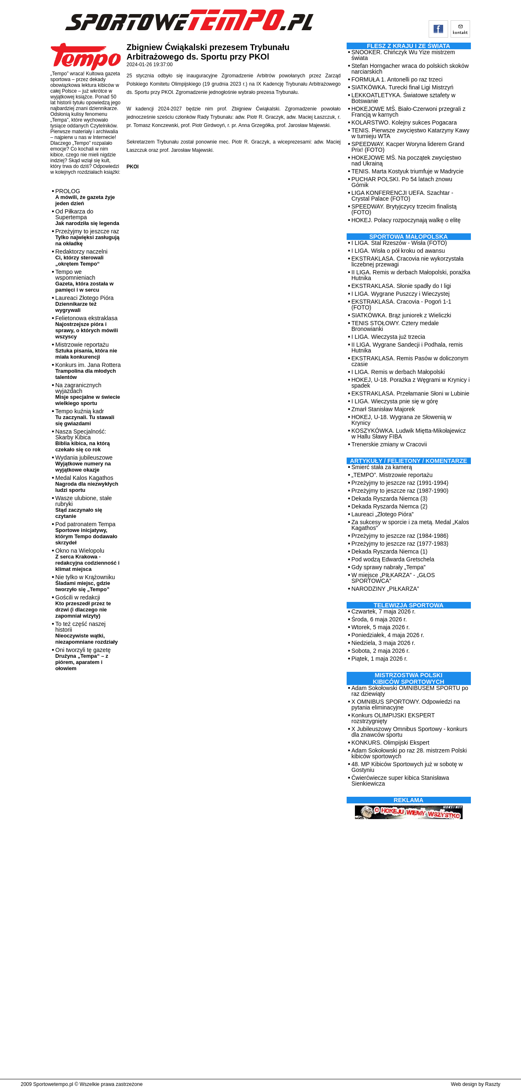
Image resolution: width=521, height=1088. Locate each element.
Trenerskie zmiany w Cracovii (389, 444)
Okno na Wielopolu (87, 559)
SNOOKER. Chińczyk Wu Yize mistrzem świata (403, 55)
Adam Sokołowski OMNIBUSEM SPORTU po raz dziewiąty (410, 691)
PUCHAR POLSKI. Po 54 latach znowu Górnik (402, 182)
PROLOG (85, 197)
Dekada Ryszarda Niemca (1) (390, 551)
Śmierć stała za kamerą (382, 467)
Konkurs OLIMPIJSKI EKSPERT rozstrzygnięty (393, 718)
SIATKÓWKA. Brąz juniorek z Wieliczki (401, 315)
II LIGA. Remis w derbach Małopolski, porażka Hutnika (411, 275)
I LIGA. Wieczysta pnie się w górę (395, 401)
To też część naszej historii (86, 633)
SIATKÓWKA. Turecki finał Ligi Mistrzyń (402, 87)
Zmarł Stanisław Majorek (383, 409)
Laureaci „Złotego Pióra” (383, 514)
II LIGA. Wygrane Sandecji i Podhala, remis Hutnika (407, 347)
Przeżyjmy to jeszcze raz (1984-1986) (400, 535)
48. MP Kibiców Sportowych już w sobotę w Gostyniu (407, 767)
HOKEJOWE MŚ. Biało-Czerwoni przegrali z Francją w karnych (409, 111)
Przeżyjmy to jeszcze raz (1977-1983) (400, 543)
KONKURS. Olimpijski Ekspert (390, 742)
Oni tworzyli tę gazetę (83, 659)
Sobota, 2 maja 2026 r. (381, 650)
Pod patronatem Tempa (86, 533)
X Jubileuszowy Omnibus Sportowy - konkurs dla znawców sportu (410, 732)
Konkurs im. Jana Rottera (88, 371)
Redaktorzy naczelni (81, 257)
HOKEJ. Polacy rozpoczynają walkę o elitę (406, 220)
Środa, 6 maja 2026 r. (379, 619)
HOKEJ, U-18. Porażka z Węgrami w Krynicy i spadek (411, 382)
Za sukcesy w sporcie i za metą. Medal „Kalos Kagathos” (410, 525)
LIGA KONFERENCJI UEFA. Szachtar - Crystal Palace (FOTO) (402, 195)
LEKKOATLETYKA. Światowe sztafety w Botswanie (404, 98)
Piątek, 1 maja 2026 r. (380, 658)
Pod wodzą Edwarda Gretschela (393, 559)
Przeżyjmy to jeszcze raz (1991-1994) (400, 482)
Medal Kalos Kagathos (86, 484)
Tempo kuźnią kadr (84, 417)
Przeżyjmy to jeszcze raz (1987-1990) (400, 490)
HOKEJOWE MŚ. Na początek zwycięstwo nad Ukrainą (406, 160)
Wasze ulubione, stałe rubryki (83, 507)
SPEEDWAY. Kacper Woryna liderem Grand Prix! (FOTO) (408, 147)
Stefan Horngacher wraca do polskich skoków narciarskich (410, 68)
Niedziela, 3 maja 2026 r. (383, 643)
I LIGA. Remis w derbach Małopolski (398, 372)
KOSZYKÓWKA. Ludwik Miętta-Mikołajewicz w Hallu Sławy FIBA (409, 433)
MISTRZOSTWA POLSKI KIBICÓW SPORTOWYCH (408, 678)
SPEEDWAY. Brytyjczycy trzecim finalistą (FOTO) (404, 209)
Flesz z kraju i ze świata (408, 46)
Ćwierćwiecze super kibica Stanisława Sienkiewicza (400, 780)
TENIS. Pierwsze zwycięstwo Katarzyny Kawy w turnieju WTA (411, 133)
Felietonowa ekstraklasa (86, 327)
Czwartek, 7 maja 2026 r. (384, 611)
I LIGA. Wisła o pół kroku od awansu (398, 250)
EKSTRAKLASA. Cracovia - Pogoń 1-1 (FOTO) (401, 304)
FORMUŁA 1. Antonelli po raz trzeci (397, 79)
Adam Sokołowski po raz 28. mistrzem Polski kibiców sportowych (409, 753)
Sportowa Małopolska (408, 236)
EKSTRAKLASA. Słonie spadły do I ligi (401, 286)
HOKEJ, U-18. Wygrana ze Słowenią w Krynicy (402, 420)
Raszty (492, 1084)
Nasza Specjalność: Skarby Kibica (82, 440)
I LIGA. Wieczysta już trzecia (388, 336)
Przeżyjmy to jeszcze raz (87, 237)
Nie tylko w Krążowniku (85, 583)
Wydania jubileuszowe (84, 463)
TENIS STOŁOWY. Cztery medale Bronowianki (395, 326)
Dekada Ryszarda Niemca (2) (390, 506)
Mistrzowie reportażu (86, 350)
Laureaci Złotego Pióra (84, 304)
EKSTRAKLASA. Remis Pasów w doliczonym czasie (410, 361)
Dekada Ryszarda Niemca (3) (390, 498)
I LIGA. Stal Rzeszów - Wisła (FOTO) (399, 243)
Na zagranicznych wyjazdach (88, 394)
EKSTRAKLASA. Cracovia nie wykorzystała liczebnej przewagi (408, 261)
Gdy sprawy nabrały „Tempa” (389, 567)
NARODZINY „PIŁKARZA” (385, 588)
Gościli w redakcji (83, 606)
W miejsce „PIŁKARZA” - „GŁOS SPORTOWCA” (393, 578)
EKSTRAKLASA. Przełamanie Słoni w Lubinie (411, 393)
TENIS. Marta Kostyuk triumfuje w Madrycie (408, 171)
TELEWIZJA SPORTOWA (409, 605)
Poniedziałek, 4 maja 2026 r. (388, 635)
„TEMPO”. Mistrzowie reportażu (392, 475)
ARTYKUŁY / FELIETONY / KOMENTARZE (408, 461)
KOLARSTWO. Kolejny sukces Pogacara (404, 122)
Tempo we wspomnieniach (84, 280)
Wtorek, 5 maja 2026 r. (381, 627)
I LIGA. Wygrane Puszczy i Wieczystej (401, 293)
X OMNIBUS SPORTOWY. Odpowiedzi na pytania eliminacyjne (406, 704)
